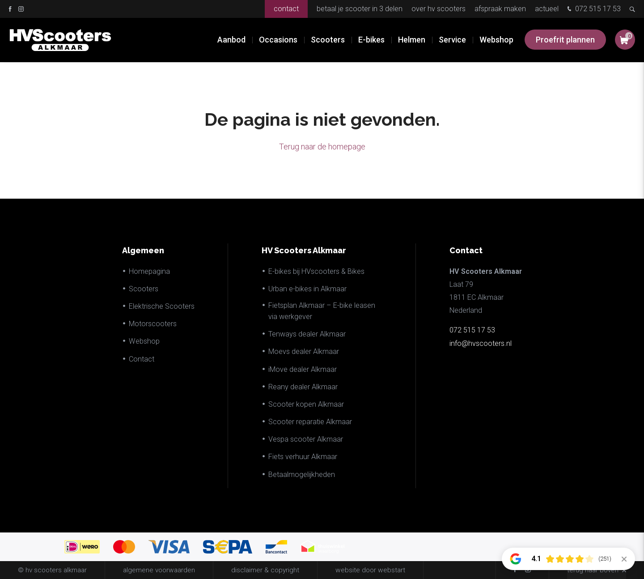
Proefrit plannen (565, 40)
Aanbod (231, 40)
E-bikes (371, 40)
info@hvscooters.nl (480, 343)
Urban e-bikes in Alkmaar (307, 289)
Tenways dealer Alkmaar (307, 334)
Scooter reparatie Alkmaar (310, 421)
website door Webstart (370, 570)
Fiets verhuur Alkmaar (302, 456)
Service (452, 40)
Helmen (411, 40)
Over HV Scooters (438, 8)
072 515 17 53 (593, 9)
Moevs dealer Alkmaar (303, 351)
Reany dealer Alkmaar (303, 387)
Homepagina (149, 271)
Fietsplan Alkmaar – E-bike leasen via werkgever (321, 311)
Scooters (328, 40)
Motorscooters (153, 323)
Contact (286, 8)
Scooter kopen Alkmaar (306, 404)
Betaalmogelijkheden (301, 474)
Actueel (547, 8)
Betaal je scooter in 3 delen (359, 8)
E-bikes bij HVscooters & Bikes (316, 271)
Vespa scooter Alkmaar (305, 439)
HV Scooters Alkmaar (304, 250)
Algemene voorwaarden (159, 570)
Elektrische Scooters (162, 306)
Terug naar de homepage (322, 146)
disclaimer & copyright (265, 570)
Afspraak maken (500, 8)
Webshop (496, 40)
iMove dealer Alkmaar (302, 369)
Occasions (278, 40)
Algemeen (143, 250)
